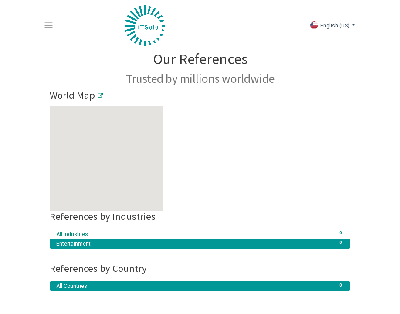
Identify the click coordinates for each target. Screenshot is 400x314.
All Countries (200, 286)
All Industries (200, 234)
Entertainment (200, 244)
